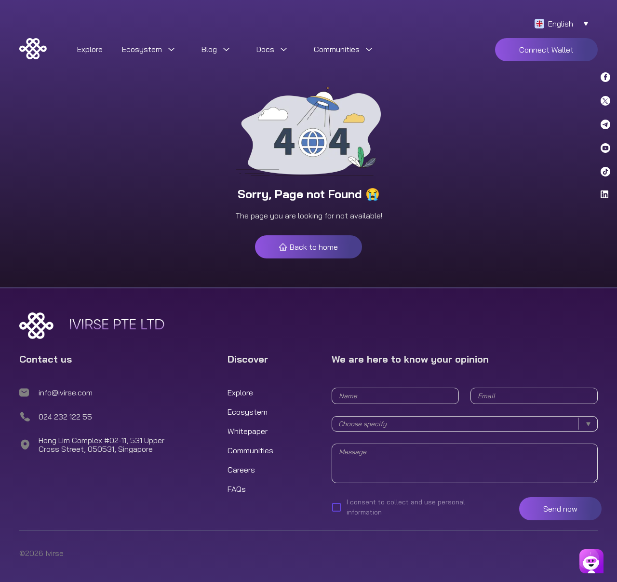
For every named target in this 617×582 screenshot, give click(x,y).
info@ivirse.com (66, 392)
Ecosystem (248, 412)
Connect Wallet (546, 49)
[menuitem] (89, 49)
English (560, 23)
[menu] (332, 49)
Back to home (308, 247)
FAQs (237, 489)
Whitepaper (248, 431)
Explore (90, 49)
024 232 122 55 (65, 416)
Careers (241, 469)
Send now (560, 509)
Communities (250, 450)
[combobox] (465, 424)
